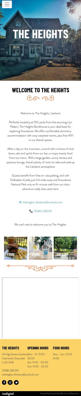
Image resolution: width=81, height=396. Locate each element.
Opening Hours (37, 348)
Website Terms (74, 393)
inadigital (8, 393)
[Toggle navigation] (7, 4)
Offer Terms (64, 393)
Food (10, 255)
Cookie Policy (54, 393)
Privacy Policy (44, 393)
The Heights (10, 348)
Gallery (63, 255)
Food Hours (61, 348)
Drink (36, 255)
